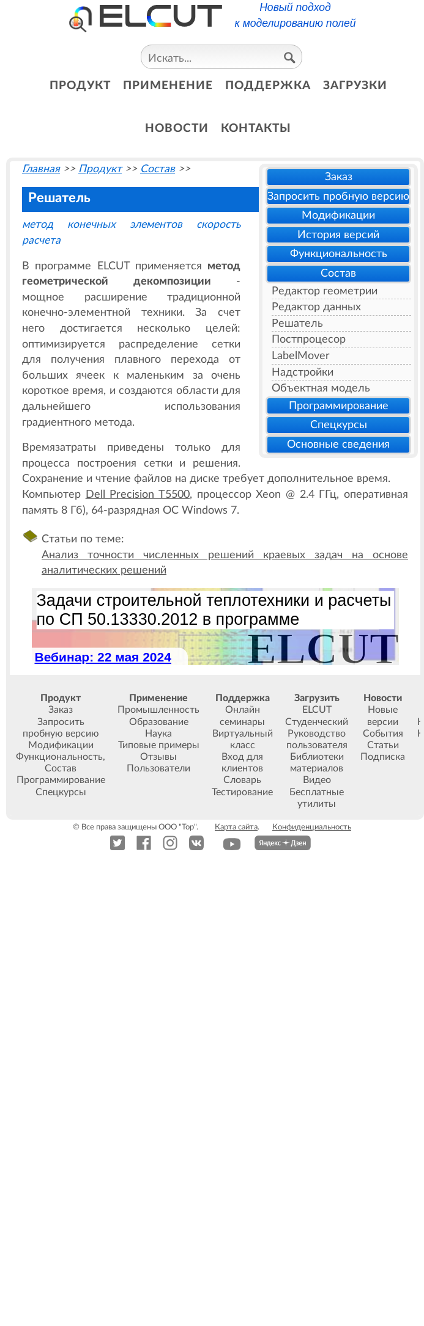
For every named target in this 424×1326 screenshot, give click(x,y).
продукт (80, 86)
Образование (158, 722)
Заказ (338, 177)
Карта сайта (236, 827)
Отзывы (158, 757)
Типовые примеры (158, 745)
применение (168, 86)
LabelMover (301, 356)
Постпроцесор (309, 339)
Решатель (297, 323)
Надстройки (302, 372)
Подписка (382, 757)
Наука (158, 733)
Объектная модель (321, 388)
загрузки (355, 86)
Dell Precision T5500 (138, 494)
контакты (256, 128)
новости (177, 128)
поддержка (268, 86)
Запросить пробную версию (338, 196)
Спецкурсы (338, 425)
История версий (338, 235)
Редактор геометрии (325, 291)
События (383, 733)
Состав (338, 273)
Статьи (383, 745)
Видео (317, 780)
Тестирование (242, 792)
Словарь (242, 780)
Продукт (100, 169)
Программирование (339, 406)
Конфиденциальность (311, 827)
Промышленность (158, 710)
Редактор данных (316, 307)
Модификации (338, 215)
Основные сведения (338, 444)
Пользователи (158, 768)
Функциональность (338, 254)
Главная (41, 169)
